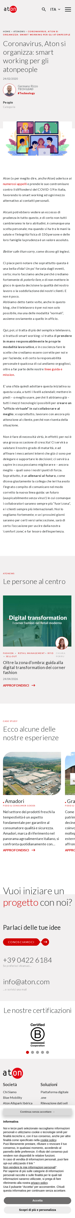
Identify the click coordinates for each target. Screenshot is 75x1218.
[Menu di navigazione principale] (68, 9)
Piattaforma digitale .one (54, 1094)
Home (6, 31)
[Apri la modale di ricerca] (44, 9)
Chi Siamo (10, 1092)
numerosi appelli (15, 184)
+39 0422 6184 (27, 960)
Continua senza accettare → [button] (37, 1111)
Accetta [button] (37, 1200)
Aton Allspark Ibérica (17, 1103)
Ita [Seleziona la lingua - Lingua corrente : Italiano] (55, 9)
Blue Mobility (12, 1097)
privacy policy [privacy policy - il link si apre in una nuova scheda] (39, 1182)
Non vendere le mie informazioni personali (29, 1167)
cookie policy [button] (48, 1140)
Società (10, 1084)
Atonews (19, 31)
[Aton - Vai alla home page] (10, 9)
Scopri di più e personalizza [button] (37, 1209)
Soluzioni (49, 1084)
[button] (27, 1052)
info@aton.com (26, 981)
